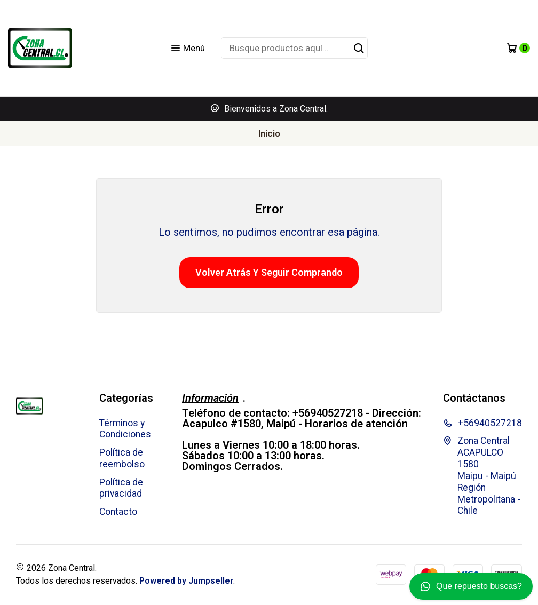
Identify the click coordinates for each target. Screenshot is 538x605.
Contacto (118, 511)
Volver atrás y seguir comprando (269, 272)
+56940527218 (482, 423)
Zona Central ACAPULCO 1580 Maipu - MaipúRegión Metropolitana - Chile (481, 475)
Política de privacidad (121, 488)
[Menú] (187, 48)
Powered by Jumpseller (186, 581)
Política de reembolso (122, 458)
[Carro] (518, 48)
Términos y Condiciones (125, 429)
